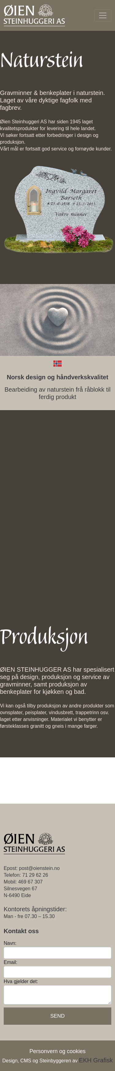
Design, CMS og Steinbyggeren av (57, 1060)
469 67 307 (30, 881)
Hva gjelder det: (21, 981)
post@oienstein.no (39, 868)
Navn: (10, 943)
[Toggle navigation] (102, 15)
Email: (10, 962)
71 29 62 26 (35, 875)
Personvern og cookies (57, 1051)
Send (57, 1016)
